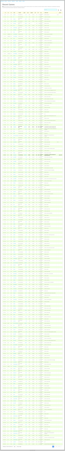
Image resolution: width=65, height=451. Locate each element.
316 (26, 191)
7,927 (26, 316)
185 (26, 284)
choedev (14, 94)
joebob (14, 342)
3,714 (26, 14)
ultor (13, 325)
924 (26, 385)
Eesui (14, 204)
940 (26, 381)
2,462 (26, 409)
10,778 (26, 107)
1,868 (26, 92)
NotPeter (14, 68)
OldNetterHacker (15, 364)
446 (26, 118)
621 (26, 437)
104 (26, 325)
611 (26, 379)
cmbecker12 (14, 206)
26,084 (26, 23)
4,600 (26, 424)
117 (26, 219)
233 (26, 355)
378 (26, 96)
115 (26, 357)
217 (26, 327)
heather (14, 124)
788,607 (26, 187)
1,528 (26, 206)
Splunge (14, 83)
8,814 (26, 40)
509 (26, 232)
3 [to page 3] (56, 446)
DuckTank (14, 23)
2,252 (26, 49)
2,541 (26, 25)
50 (26, 344)
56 (26, 55)
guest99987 (14, 21)
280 (26, 405)
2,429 (26, 124)
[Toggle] (58, 10)
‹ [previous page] (51, 446)
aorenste (14, 189)
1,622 (26, 303)
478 (26, 146)
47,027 (26, 299)
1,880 (26, 213)
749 (26, 407)
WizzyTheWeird (15, 344)
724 (26, 286)
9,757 (26, 90)
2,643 (26, 340)
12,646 (26, 21)
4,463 (26, 174)
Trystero (14, 329)
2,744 (26, 53)
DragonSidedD (15, 90)
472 (26, 38)
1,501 (26, 165)
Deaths (20, 1)
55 (26, 217)
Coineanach (14, 271)
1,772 (26, 370)
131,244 (26, 137)
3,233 (26, 81)
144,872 (26, 193)
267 (26, 202)
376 (26, 163)
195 (26, 159)
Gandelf (14, 107)
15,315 (26, 161)
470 (26, 51)
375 (26, 256)
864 (26, 426)
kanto (14, 120)
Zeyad (14, 133)
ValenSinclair (15, 176)
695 (26, 215)
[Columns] (61, 10)
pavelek (14, 14)
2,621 (26, 79)
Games (5, 1)
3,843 (26, 189)
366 (26, 282)
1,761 (26, 411)
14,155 (26, 439)
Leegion (14, 122)
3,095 (26, 172)
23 (26, 366)
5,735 (26, 435)
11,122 (26, 247)
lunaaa (14, 301)
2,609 (26, 364)
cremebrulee (15, 327)
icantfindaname (15, 27)
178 (26, 392)
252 (26, 241)
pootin (14, 394)
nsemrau (14, 256)
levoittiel (14, 172)
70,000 (26, 135)
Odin (14, 25)
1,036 (26, 338)
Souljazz (14, 232)
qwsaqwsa (14, 409)
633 (26, 178)
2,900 (26, 105)
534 (26, 433)
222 (26, 234)
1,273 (26, 312)
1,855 (26, 83)
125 (26, 133)
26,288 (26, 288)
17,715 (26, 66)
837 (26, 68)
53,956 (26, 228)
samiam (14, 146)
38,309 (26, 258)
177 (26, 122)
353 (26, 351)
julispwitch (14, 191)
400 (26, 245)
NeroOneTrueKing (15, 135)
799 (26, 150)
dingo (14, 38)
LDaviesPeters (15, 422)
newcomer (14, 228)
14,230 (26, 200)
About (24, 1)
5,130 (26, 420)
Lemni (14, 49)
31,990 (26, 310)
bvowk (14, 137)
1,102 (26, 383)
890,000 (26, 323)
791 (26, 77)
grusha (14, 338)
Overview (2, 1)
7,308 (26, 329)
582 (26, 422)
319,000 (26, 262)
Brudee (14, 159)
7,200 (26, 27)
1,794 (26, 120)
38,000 (26, 342)
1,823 (26, 273)
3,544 (26, 394)
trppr (14, 79)
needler (14, 217)
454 (26, 297)
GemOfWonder (15, 36)
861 (26, 64)
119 (26, 368)
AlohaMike (14, 66)
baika (14, 105)
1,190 (26, 271)
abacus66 (14, 312)
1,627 (26, 398)
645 (26, 275)
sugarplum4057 (15, 398)
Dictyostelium (15, 273)
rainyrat (14, 109)
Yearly (17, 1)
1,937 (26, 243)
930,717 (26, 94)
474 (26, 260)
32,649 (26, 301)
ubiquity (14, 55)
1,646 (26, 36)
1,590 (26, 269)
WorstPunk (14, 426)
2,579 (26, 148)
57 (26, 230)
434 (26, 131)
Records (9, 1)
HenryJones (14, 366)
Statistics (13, 1)
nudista (14, 411)
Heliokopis (14, 51)
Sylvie (14, 165)
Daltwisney (14, 187)
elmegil (14, 81)
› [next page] (61, 446)
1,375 (26, 109)
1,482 (26, 176)
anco (14, 96)
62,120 (26, 204)
